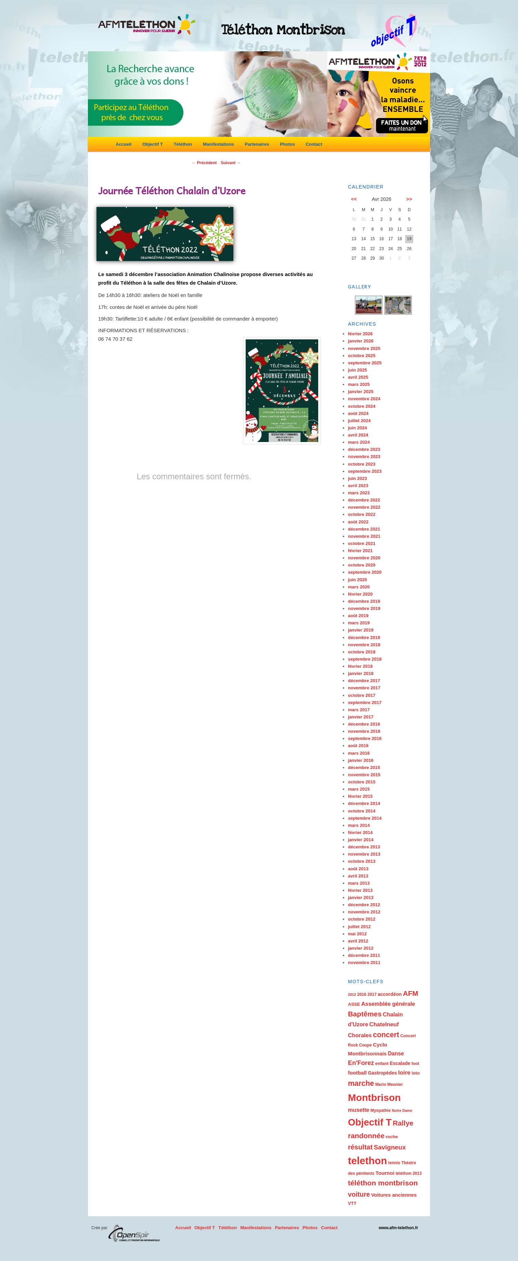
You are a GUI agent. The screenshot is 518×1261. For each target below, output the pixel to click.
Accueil (123, 144)
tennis (394, 1162)
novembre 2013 (364, 854)
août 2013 (358, 868)
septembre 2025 (364, 362)
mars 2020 (359, 586)
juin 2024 (357, 427)
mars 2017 (359, 709)
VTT (352, 1203)
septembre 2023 (364, 471)
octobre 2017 (361, 695)
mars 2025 (359, 384)
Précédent (204, 162)
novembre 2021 (364, 536)
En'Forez (361, 1063)
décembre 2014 (364, 803)
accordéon (390, 994)
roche (392, 1136)
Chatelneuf (384, 1024)
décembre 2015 (364, 767)
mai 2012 (357, 933)
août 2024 (358, 413)
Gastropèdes (382, 1073)
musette (358, 1110)
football (357, 1073)
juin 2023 (357, 478)
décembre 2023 (364, 449)
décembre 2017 (364, 680)
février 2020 (360, 594)
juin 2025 (357, 370)
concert (386, 1035)
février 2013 (360, 890)
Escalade (400, 1063)
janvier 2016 (360, 760)
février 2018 (360, 666)
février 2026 (360, 333)
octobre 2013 (361, 861)
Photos (287, 144)
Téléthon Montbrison (283, 30)
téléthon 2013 (409, 1173)
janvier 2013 (360, 897)
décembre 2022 (364, 500)
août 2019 (358, 615)
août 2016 (358, 745)
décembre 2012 (364, 904)
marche (361, 1083)
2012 (352, 994)
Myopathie (381, 1110)
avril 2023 (358, 485)
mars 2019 (359, 622)
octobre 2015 (361, 781)
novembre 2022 (364, 507)
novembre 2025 (364, 348)
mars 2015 (359, 789)
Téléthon (182, 144)
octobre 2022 (361, 514)
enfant (381, 1063)
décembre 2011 (364, 955)
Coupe (365, 1045)
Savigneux (390, 1147)
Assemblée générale (388, 1004)
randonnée (366, 1136)
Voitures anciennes (394, 1195)
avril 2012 (358, 941)
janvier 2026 (360, 340)
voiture (359, 1194)
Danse (396, 1053)
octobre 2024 (361, 406)
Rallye (403, 1123)
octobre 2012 (361, 919)
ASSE (354, 1004)
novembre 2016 (364, 731)
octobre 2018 (361, 651)
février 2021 (360, 550)
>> (409, 199)
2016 (361, 994)
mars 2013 (359, 883)
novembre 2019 (364, 608)
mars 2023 (359, 492)
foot (415, 1063)
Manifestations (218, 144)
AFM (410, 993)
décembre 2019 (364, 601)
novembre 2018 (364, 644)
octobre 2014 (361, 811)
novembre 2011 (364, 962)
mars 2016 (359, 753)
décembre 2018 (364, 637)
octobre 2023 (361, 464)
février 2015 (360, 796)
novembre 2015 (364, 774)
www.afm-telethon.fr (398, 1227)
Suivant (231, 162)
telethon (367, 1160)
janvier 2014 (360, 839)
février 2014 (360, 832)
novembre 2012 (364, 911)
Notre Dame (402, 1110)
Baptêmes (364, 1014)
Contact (314, 144)
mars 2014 (359, 825)
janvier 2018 (360, 673)
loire (404, 1072)
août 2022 (358, 521)
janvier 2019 (360, 630)
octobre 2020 (361, 565)
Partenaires (257, 144)
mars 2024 (359, 442)
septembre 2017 (364, 702)
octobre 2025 (361, 355)
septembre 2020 (364, 572)
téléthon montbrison (383, 1183)
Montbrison (374, 1097)
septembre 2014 (364, 818)
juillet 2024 (359, 420)
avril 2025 (358, 377)
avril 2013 (358, 876)
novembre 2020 (364, 557)
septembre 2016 (364, 738)
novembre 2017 (364, 687)
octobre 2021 (361, 543)
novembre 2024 (364, 398)
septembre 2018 (364, 659)
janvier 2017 (360, 716)
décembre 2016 (364, 724)
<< (354, 199)
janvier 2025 (360, 391)
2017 (372, 994)
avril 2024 (358, 435)
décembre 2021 (364, 529)
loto (416, 1073)
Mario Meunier (389, 1084)
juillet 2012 (359, 926)
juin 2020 (357, 579)
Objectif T (152, 144)
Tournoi (384, 1173)
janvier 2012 (360, 948)
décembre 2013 (364, 846)
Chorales (360, 1035)
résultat (360, 1147)
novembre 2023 (364, 456)
